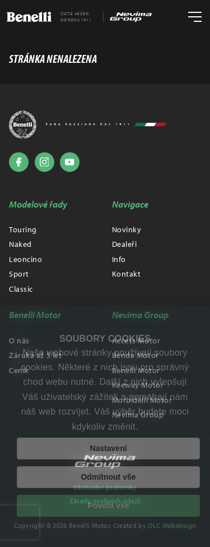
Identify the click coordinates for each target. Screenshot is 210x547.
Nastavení (108, 448)
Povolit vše (108, 505)
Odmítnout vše (108, 476)
